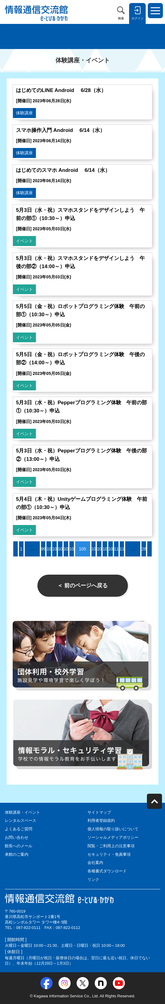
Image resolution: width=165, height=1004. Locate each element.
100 (49, 548)
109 (111, 548)
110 (117, 548)
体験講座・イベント (22, 812)
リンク (93, 879)
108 (106, 548)
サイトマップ (99, 812)
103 (67, 548)
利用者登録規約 (101, 820)
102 (61, 548)
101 (55, 548)
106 (94, 548)
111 (123, 548)
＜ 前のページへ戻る (82, 585)
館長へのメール (18, 846)
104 (72, 548)
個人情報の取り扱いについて (112, 829)
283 (144, 548)
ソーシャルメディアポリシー (112, 837)
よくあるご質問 (18, 829)
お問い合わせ (16, 837)
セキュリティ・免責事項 (109, 854)
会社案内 (95, 862)
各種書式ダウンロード (107, 871)
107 (100, 548)
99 (43, 548)
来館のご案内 (16, 854)
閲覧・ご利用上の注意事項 (111, 846)
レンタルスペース (20, 820)
